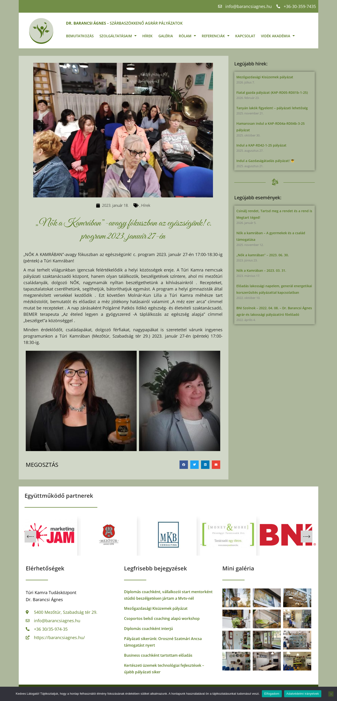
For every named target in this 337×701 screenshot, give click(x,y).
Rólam (187, 36)
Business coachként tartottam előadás (158, 655)
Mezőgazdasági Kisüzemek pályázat (264, 77)
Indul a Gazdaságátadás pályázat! (265, 160)
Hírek (147, 36)
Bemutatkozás (80, 36)
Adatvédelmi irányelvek (302, 693)
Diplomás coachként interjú (148, 628)
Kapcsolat (245, 36)
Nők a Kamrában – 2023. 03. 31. (261, 270)
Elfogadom (271, 693)
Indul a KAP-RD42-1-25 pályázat (261, 145)
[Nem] (330, 694)
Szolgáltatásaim (117, 36)
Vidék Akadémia (278, 36)
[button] (183, 464)
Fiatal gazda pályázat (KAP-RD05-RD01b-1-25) (272, 92)
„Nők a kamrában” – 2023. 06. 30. (262, 255)
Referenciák (215, 36)
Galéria (165, 36)
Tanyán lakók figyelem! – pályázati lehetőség (272, 108)
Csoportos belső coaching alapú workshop (162, 618)
